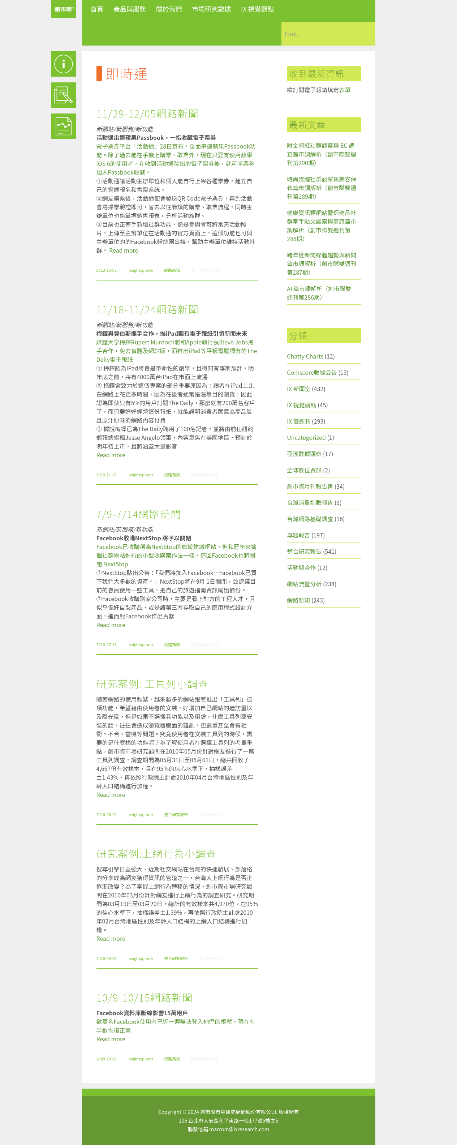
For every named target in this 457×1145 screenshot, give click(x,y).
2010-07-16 (106, 644)
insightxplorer (140, 270)
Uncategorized (306, 437)
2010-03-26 (106, 958)
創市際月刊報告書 (310, 486)
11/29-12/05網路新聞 (147, 113)
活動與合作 (301, 567)
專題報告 (298, 535)
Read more (123, 250)
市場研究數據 (211, 8)
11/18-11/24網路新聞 (147, 309)
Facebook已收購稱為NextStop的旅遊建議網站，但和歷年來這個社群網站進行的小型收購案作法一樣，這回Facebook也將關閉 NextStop (176, 555)
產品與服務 (129, 8)
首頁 (97, 8)
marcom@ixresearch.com (239, 1129)
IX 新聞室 (298, 388)
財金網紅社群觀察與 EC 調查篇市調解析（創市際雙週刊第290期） (321, 154)
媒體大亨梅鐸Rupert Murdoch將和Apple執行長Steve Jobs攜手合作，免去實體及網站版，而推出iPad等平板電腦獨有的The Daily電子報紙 (176, 351)
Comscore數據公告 (312, 372)
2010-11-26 (106, 474)
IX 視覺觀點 (257, 8)
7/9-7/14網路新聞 (138, 513)
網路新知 (172, 270)
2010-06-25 (106, 814)
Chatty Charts (305, 356)
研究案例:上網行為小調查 (156, 853)
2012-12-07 (106, 270)
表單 (344, 89)
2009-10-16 (106, 1059)
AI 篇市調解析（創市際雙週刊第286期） (319, 292)
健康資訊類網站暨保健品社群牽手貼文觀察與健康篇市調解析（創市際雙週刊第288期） (321, 225)
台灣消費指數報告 (310, 502)
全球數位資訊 (304, 470)
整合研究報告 (176, 814)
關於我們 (169, 8)
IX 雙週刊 (298, 421)
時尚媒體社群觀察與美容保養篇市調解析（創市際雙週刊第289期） (321, 188)
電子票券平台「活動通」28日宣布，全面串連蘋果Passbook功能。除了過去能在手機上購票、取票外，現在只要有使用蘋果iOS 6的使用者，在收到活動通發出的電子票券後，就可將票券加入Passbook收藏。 (176, 159)
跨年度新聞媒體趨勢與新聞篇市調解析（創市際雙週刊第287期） (321, 263)
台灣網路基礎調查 (310, 518)
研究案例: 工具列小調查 (152, 683)
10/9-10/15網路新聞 (144, 997)
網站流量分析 (304, 583)
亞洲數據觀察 (304, 453)
